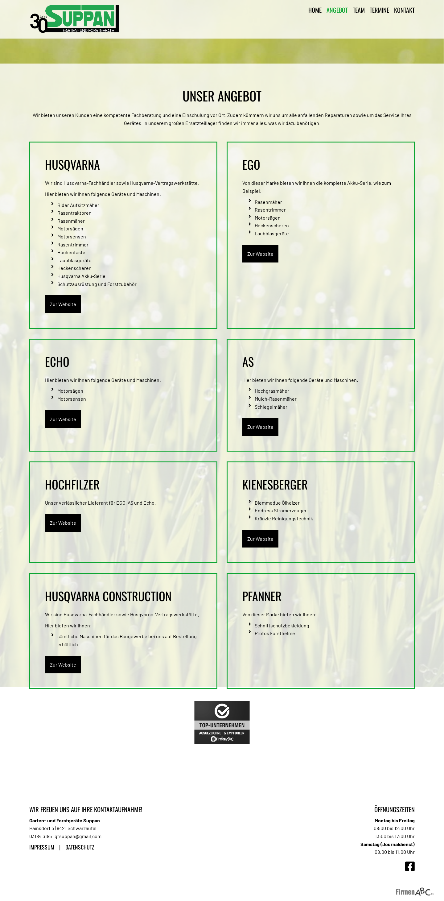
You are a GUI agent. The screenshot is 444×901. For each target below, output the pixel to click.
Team (359, 9)
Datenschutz (79, 847)
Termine (379, 9)
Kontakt (404, 9)
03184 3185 (40, 836)
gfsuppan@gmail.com (78, 836)
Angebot (337, 9)
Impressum (41, 847)
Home (315, 9)
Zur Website (63, 304)
